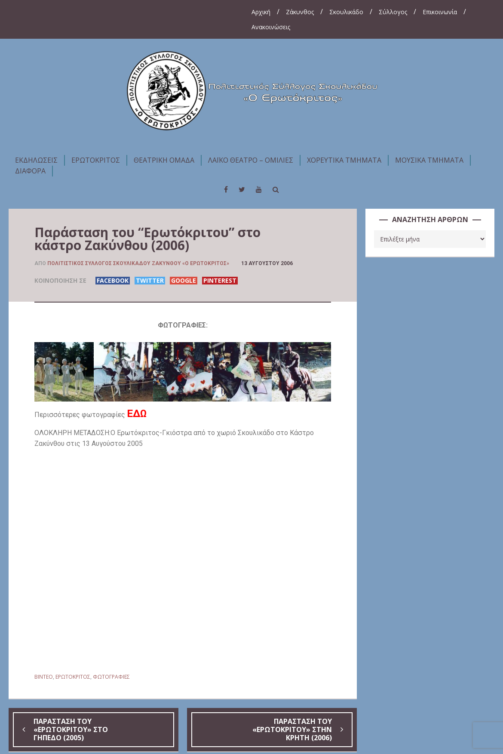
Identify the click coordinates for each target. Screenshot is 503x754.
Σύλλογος (393, 12)
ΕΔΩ (137, 414)
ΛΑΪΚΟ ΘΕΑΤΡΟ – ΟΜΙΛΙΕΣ (250, 160)
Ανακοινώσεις (271, 27)
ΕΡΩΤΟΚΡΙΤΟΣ (95, 160)
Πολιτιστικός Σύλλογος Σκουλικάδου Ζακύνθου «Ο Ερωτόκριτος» (138, 263)
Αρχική (261, 12)
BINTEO (43, 676)
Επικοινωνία (440, 12)
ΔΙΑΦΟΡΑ (30, 171)
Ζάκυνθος (300, 12)
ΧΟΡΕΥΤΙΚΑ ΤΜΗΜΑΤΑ (344, 160)
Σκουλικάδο (346, 12)
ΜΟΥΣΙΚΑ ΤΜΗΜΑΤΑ (429, 160)
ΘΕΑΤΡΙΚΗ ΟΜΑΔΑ (164, 160)
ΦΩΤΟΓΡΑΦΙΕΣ (111, 676)
